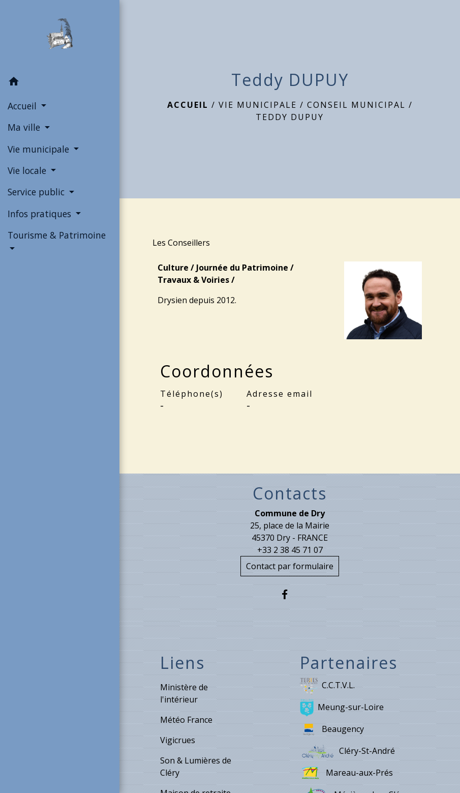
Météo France (186, 719)
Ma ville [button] (25, 127)
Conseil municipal (356, 104)
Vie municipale (258, 104)
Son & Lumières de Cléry (195, 766)
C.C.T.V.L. (327, 686)
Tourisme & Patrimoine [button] (57, 235)
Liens (182, 662)
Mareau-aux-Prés (346, 773)
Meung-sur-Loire (342, 708)
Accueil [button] (23, 106)
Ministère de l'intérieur (184, 693)
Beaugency (332, 730)
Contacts (290, 493)
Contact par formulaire (289, 566)
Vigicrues (177, 740)
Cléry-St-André (347, 751)
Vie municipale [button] (40, 149)
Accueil (187, 104)
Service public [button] (37, 192)
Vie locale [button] (28, 170)
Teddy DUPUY (290, 117)
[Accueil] (59, 35)
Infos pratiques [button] (41, 214)
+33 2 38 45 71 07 (290, 549)
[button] (60, 83)
